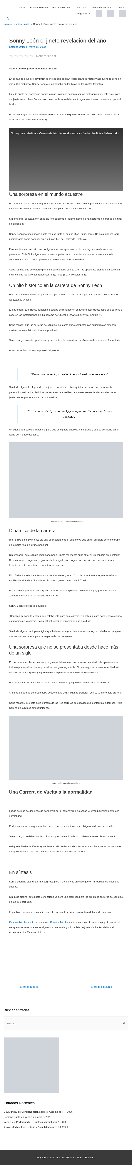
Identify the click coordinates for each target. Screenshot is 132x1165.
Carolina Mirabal (59, 922)
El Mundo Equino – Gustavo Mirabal (50, 7)
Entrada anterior (27, 986)
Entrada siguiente (103, 986)
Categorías (81, 13)
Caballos (121, 7)
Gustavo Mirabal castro (22, 922)
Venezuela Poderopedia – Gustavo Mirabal (28, 1122)
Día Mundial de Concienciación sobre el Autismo (31, 1111)
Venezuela (81, 7)
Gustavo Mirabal (101, 7)
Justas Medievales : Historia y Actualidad (27, 1127)
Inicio (22, 7)
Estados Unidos (18, 46)
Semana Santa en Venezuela (20, 1117)
